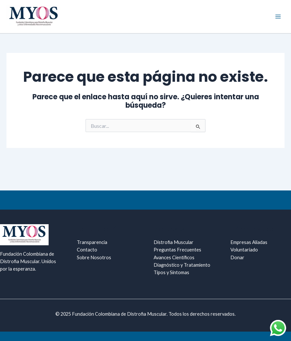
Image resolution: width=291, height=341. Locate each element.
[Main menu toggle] (278, 16)
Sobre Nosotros (94, 257)
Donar (237, 257)
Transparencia (92, 242)
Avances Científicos (174, 257)
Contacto (87, 249)
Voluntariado (244, 249)
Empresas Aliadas (248, 242)
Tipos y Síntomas (171, 272)
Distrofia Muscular (173, 242)
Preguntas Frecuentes (177, 249)
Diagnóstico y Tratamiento (182, 265)
